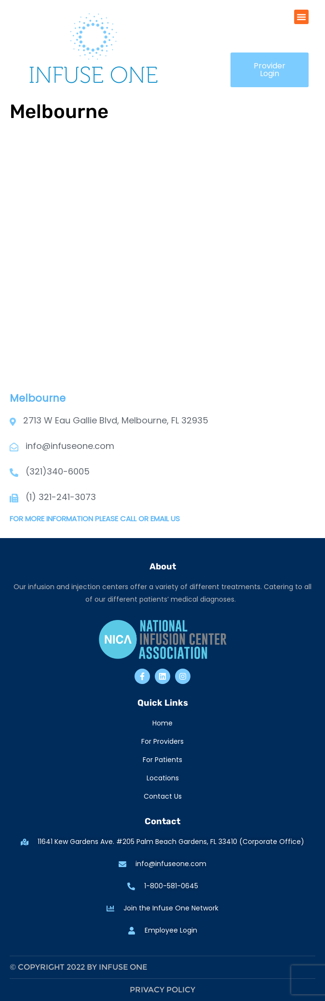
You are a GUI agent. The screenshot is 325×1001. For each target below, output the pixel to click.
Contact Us (163, 796)
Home (162, 723)
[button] (301, 17)
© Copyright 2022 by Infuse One (78, 967)
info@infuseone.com (70, 446)
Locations (163, 778)
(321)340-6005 (58, 471)
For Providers (162, 741)
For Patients (162, 759)
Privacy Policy (162, 989)
